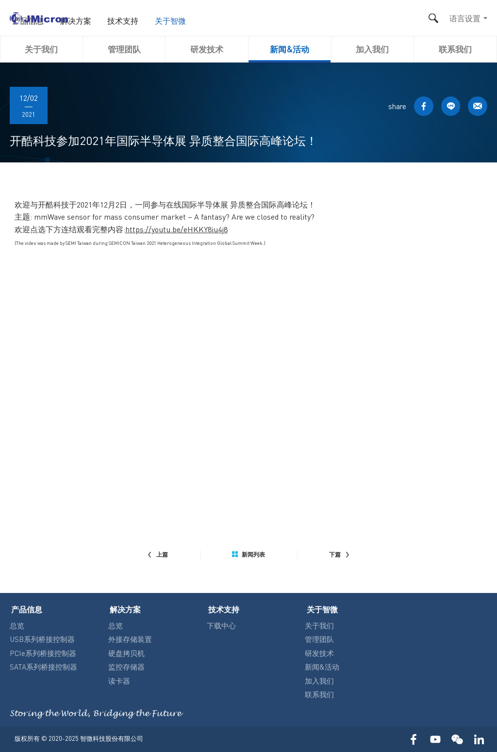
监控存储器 (126, 666)
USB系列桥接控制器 (42, 638)
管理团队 (124, 49)
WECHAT (456, 738)
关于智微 (330, 20)
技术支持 (285, 20)
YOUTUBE (435, 738)
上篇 (157, 554)
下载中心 (221, 624)
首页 (159, 20)
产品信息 (196, 20)
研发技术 (206, 49)
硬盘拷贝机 (126, 652)
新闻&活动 (289, 49)
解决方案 (240, 20)
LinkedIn (478, 738)
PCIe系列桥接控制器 (43, 652)
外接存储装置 (130, 638)
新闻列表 (248, 554)
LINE (449, 106)
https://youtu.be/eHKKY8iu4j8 (176, 229)
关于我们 (41, 49)
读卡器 (119, 680)
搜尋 (433, 18)
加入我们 (372, 49)
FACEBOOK (421, 106)
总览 (17, 624)
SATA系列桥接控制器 (43, 666)
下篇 (339, 554)
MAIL (477, 106)
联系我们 (455, 49)
